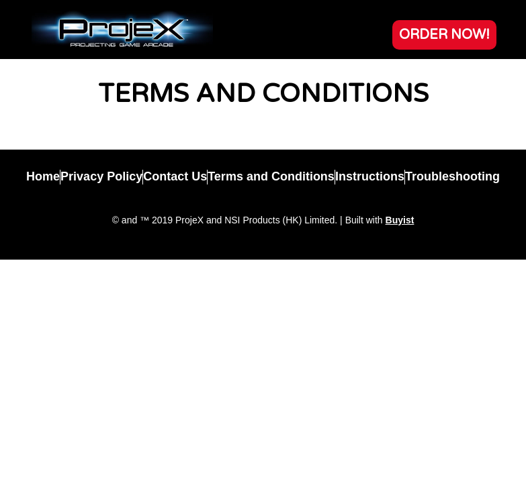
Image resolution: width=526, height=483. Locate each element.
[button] (444, 35)
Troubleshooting (452, 176)
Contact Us (175, 176)
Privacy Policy (101, 176)
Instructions (369, 176)
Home (43, 176)
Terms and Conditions (271, 176)
